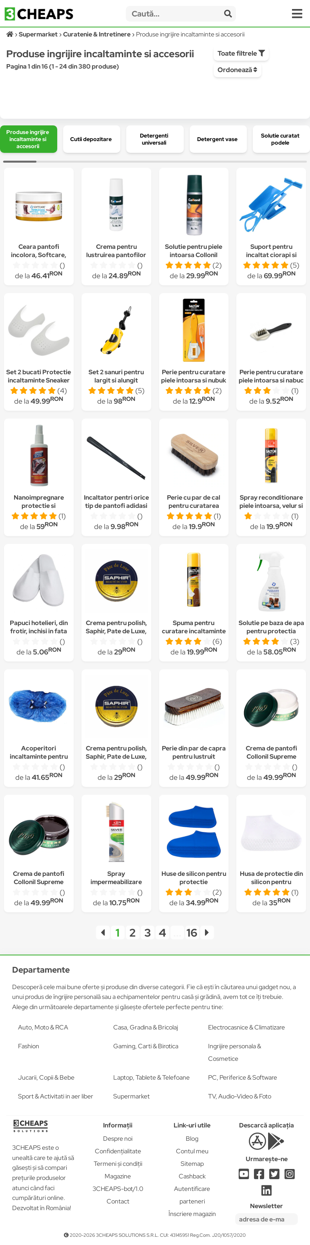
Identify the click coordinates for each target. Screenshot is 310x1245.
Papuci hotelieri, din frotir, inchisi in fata (39, 627)
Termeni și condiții (118, 1164)
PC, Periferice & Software (242, 1077)
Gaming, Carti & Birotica (145, 1046)
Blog (192, 1138)
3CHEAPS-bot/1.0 (117, 1189)
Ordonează (237, 69)
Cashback (192, 1176)
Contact (118, 1201)
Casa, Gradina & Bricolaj (145, 1027)
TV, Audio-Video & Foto (239, 1096)
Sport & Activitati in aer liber (55, 1096)
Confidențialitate (118, 1151)
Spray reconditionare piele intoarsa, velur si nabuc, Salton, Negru (271, 505)
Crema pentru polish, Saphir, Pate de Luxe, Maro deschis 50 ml (116, 756)
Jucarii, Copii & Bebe (46, 1077)
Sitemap (192, 1164)
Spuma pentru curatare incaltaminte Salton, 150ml (194, 631)
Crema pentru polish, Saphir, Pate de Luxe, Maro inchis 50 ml (116, 631)
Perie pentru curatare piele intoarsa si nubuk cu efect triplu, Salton (193, 380)
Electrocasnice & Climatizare (246, 1027)
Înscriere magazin (192, 1214)
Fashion (28, 1046)
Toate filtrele (241, 53)
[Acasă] (10, 34)
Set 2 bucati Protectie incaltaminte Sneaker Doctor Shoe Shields (38, 380)
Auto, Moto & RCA (43, 1027)
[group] (28, 139)
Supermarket (131, 1096)
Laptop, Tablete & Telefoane (151, 1077)
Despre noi (117, 1138)
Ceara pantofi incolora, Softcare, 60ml (38, 255)
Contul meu (192, 1151)
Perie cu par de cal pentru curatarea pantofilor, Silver (193, 505)
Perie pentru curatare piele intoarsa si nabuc (271, 376)
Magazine (118, 1176)
